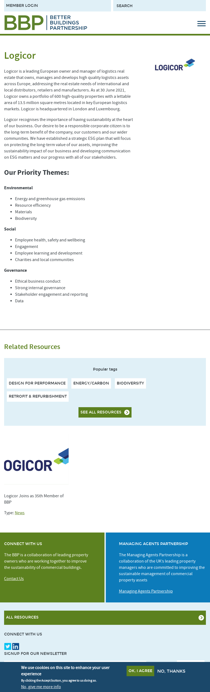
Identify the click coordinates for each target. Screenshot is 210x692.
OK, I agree (140, 671)
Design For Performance (37, 383)
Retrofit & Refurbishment (38, 396)
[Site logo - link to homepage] (46, 22)
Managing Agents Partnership (146, 591)
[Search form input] (159, 5)
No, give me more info (41, 687)
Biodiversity (130, 383)
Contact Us (14, 578)
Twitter (7, 646)
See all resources (100, 412)
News (20, 513)
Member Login (22, 5)
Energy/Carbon (91, 383)
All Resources (22, 617)
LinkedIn (15, 646)
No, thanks (171, 672)
